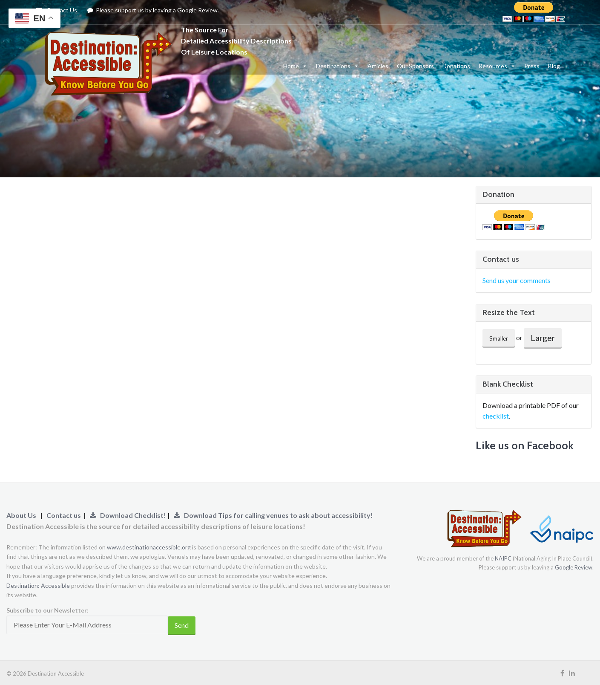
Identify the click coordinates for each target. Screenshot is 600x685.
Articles (377, 65)
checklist (495, 416)
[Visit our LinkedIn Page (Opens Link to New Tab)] (572, 673)
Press (532, 65)
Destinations (337, 65)
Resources (497, 65)
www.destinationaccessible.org (149, 547)
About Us (21, 515)
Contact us (63, 515)
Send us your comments (516, 280)
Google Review (573, 567)
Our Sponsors (415, 65)
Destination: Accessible (38, 585)
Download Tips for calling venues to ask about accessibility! (273, 515)
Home (295, 65)
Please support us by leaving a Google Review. (153, 10)
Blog (554, 65)
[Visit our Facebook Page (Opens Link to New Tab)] (562, 673)
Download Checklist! (128, 515)
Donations (456, 65)
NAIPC (503, 558)
